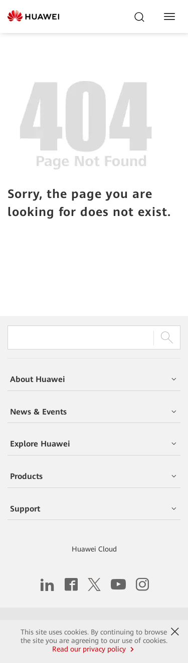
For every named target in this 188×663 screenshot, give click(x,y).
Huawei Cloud (94, 549)
